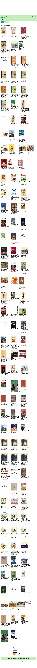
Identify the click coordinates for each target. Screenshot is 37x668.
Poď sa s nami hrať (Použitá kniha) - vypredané (4, 323)
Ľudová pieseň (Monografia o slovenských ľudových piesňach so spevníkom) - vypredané (25, 227)
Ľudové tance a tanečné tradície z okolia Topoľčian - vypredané (15, 242)
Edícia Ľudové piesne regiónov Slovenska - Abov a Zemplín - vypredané (15, 65)
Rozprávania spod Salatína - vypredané (14, 372)
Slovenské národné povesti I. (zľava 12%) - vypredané (15, 448)
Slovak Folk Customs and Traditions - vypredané (15, 392)
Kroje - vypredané (4, 167)
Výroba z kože (11, 608)
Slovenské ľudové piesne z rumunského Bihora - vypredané (15, 417)
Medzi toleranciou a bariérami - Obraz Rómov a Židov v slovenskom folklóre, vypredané (23, 286)
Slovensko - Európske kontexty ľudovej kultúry (25, 477)
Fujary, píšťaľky (4, 137)
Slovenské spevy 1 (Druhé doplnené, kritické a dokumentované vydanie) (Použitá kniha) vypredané (5, 477)
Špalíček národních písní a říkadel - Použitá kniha (5, 565)
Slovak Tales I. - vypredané (23, 388)
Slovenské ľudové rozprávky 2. (4, 433)
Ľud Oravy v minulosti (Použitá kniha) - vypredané (15, 212)
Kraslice (28, 152)
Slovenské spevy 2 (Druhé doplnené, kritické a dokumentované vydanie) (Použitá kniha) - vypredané (15, 471)
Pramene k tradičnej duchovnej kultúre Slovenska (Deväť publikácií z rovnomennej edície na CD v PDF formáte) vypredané (15, 346)
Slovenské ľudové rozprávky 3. (14, 433)
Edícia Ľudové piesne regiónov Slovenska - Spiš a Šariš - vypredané (15, 94)
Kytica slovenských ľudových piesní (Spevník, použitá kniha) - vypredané (5, 183)
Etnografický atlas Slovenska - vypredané (15, 124)
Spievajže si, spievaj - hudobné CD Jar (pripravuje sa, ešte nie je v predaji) (15, 520)
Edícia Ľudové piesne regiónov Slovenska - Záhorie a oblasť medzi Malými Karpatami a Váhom (25, 95)
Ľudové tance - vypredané (5, 238)
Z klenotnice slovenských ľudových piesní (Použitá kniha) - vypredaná (5, 624)
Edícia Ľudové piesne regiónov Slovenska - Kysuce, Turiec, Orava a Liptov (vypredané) (15, 80)
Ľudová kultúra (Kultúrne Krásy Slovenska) (5, 227)
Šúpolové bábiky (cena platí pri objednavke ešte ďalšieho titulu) (25, 565)
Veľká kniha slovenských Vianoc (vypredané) (5, 594)
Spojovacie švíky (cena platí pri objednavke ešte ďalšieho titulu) (25, 551)
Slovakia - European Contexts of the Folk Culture (14, 403)
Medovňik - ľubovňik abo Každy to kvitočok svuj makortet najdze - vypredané (5, 285)
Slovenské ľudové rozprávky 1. (24, 418)
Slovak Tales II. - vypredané (4, 403)
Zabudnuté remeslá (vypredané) (24, 622)
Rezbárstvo (13, 358)
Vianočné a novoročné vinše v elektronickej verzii (15, 588)
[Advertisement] (18, 7)
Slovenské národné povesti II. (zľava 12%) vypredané (25, 448)
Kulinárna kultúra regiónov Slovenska (21, 168)
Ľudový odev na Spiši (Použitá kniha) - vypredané (24, 235)
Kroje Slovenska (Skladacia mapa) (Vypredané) (11, 168)
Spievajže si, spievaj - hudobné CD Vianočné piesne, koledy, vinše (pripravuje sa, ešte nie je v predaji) (15, 535)
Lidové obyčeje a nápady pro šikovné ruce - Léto (5, 196)
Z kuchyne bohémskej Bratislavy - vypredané (15, 622)
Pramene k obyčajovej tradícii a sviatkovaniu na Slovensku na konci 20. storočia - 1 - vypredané (5, 345)
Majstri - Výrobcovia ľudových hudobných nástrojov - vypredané (15, 255)
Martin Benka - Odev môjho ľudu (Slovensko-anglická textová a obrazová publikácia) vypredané (25, 271)
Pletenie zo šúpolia (22, 314)
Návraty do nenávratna (15, 298)
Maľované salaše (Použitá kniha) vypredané (5, 269)
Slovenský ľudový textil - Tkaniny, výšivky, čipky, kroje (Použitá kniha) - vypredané (25, 492)
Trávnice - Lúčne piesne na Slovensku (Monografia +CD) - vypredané (15, 579)
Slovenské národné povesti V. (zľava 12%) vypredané (25, 462)
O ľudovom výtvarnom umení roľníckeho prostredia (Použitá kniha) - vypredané (24, 301)
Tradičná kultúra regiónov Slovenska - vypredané (5, 578)
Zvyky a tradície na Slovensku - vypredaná (5, 642)
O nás (18, 658)
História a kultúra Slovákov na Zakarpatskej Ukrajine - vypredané (13, 139)
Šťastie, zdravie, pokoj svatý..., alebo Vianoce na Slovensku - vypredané (15, 565)
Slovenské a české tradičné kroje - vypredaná (5, 416)
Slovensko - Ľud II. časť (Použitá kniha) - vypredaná (5, 485)
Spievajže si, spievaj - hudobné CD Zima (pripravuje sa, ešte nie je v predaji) (25, 534)
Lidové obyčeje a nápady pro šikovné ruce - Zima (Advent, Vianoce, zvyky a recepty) (15, 197)
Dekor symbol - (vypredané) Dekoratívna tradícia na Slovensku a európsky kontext (25, 36)
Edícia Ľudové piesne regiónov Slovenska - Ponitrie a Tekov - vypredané (5, 95)
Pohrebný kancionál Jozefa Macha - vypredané (15, 329)
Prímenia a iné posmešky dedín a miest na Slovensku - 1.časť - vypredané (5, 360)
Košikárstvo (21, 152)
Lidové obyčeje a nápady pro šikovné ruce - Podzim (15, 181)
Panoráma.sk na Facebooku (24, 658)
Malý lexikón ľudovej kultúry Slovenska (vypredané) (14, 271)
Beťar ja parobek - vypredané (4, 35)
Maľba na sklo (23, 255)
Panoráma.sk (22, 661)
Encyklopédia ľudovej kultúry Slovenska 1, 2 (15, 107)
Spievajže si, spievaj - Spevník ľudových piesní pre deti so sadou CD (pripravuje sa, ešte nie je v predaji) (15, 552)
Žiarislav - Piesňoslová (15, 638)
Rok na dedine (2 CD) (23, 357)
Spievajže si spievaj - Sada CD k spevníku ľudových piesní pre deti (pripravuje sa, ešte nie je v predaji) (5, 520)
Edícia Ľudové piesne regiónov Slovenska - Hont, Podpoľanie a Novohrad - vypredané (25, 65)
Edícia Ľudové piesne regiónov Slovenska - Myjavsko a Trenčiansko (25, 80)
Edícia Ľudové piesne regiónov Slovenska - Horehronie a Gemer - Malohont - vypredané (5, 80)
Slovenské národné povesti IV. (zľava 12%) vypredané (15, 462)
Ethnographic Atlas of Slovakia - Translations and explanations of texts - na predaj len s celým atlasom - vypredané (25, 110)
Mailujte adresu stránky (20, 653)
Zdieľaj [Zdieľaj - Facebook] (14, 650)
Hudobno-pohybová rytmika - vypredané (12, 153)
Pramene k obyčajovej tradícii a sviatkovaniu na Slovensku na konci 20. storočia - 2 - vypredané (25, 330)
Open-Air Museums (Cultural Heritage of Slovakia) (4, 315)
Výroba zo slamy (20, 608)
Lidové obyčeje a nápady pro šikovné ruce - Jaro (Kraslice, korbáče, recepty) (25, 182)
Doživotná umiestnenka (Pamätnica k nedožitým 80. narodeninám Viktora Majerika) (5, 51)
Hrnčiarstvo (3, 152)
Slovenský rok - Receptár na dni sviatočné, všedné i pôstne (5, 505)
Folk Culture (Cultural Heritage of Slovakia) (25, 124)
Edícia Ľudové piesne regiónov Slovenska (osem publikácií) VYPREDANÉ (5, 58)
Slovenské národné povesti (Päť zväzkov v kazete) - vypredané (5, 448)
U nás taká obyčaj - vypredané (24, 577)
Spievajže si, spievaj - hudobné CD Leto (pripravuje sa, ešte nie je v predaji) (5, 534)
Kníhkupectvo (4, 19)
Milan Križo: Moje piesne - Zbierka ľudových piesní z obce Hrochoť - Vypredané (5, 301)
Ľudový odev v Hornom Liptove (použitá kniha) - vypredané (5, 256)
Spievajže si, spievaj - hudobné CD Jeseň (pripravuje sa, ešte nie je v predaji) (25, 520)
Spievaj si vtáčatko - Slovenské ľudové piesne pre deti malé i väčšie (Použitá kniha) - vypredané (25, 507)
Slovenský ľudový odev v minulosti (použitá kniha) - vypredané (15, 492)
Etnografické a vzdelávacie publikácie (5, 116)
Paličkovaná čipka (14, 314)
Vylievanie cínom (4, 608)
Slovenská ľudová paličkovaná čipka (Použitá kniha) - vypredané (24, 404)
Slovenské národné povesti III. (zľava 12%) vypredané (5, 462)
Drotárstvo (13, 49)
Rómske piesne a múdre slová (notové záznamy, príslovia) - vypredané (5, 373)
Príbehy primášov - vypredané (24, 344)
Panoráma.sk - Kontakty (11, 658)
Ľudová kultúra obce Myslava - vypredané (14, 225)
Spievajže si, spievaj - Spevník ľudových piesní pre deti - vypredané (5, 551)
